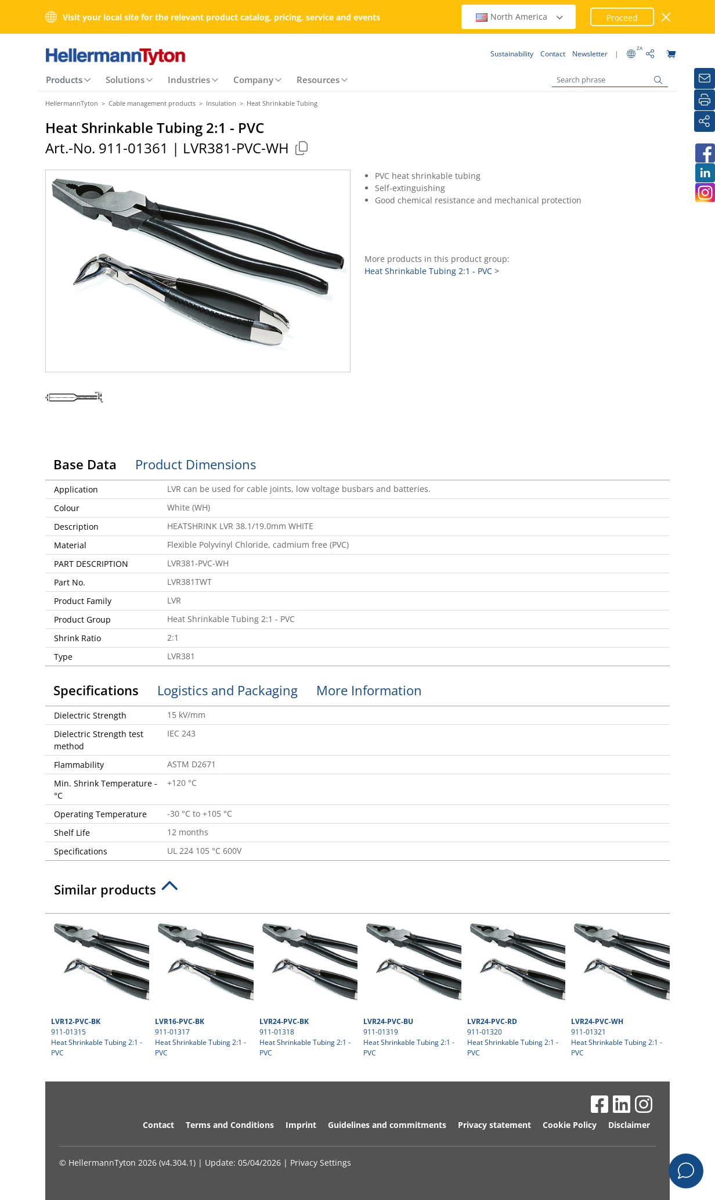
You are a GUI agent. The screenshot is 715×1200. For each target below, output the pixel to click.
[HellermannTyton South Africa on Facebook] (704, 153)
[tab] (357, 892)
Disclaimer (629, 1124)
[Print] (704, 99)
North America (520, 16)
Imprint (301, 1124)
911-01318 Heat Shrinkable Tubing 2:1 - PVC (307, 988)
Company (253, 79)
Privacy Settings (320, 1162)
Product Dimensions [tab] (195, 464)
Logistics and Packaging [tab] (227, 690)
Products (64, 79)
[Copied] (301, 148)
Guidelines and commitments (387, 1124)
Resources (318, 79)
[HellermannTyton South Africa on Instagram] (704, 192)
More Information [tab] (369, 690)
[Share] (704, 121)
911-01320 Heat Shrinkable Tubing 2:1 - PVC (514, 988)
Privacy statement (494, 1124)
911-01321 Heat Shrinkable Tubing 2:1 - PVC (618, 988)
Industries (189, 79)
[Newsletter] (704, 78)
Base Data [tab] (85, 464)
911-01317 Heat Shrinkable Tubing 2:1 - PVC (202, 988)
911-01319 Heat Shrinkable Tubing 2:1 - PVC (410, 988)
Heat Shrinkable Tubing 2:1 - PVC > (431, 270)
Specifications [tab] (96, 690)
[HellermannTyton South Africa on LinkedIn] (704, 172)
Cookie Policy (570, 1124)
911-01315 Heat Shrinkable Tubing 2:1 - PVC (98, 988)
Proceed (622, 17)
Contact (158, 1124)
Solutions (125, 79)
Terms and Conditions (230, 1124)
